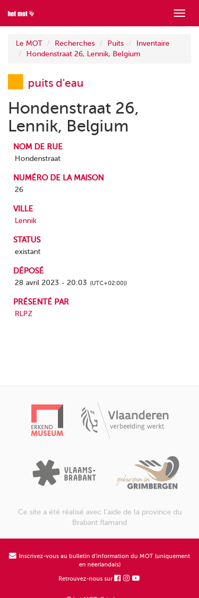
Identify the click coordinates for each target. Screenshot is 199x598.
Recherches (75, 43)
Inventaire (153, 43)
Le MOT (29, 43)
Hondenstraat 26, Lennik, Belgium (83, 54)
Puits (115, 43)
